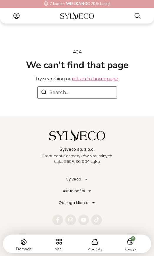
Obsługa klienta (77, 203)
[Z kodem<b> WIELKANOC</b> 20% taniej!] (46, 3)
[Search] (44, 93)
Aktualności (77, 191)
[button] (59, 242)
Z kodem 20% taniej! (80, 3)
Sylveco (77, 179)
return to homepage (95, 78)
